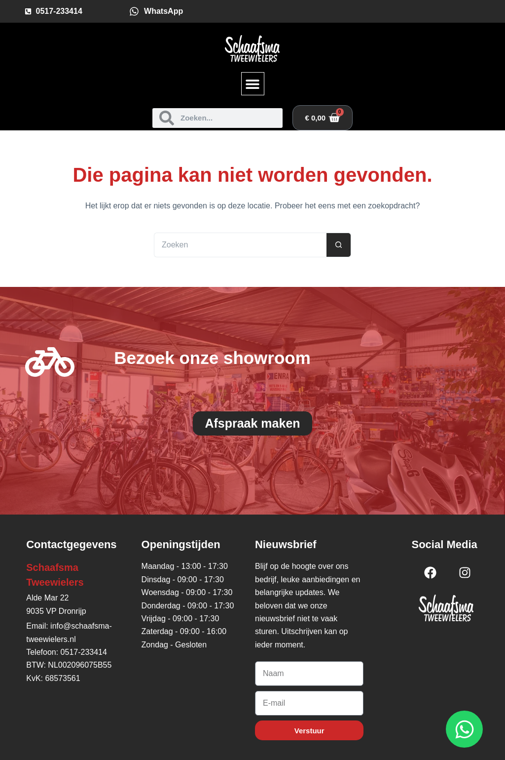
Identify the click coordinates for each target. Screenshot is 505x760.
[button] (252, 83)
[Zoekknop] (338, 245)
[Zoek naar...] (240, 245)
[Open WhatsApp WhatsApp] (464, 729)
